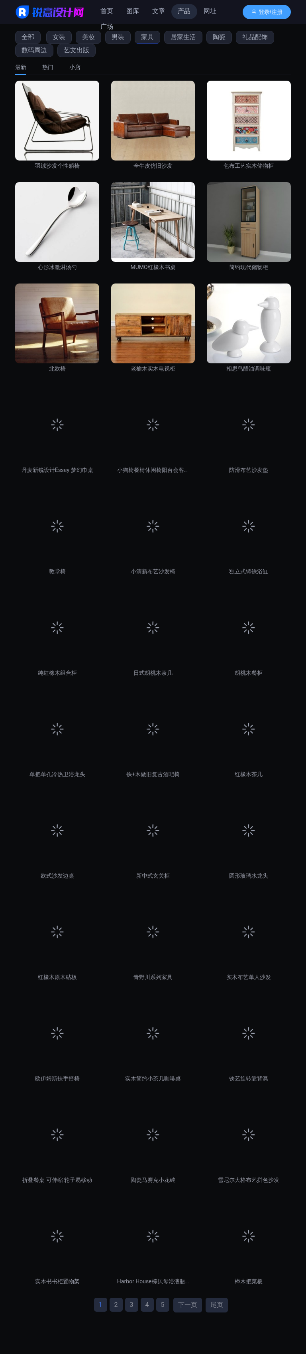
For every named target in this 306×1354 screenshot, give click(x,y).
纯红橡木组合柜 (57, 673)
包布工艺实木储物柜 (249, 166)
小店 (74, 67)
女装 (59, 37)
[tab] (24, 67)
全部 (28, 37)
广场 (106, 26)
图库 (132, 11)
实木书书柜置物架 (57, 1281)
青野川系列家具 (153, 977)
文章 (158, 11)
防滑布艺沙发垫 (248, 470)
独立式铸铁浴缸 (248, 571)
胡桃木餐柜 (249, 673)
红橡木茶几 (249, 774)
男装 (118, 37)
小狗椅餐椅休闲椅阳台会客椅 (153, 470)
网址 (210, 11)
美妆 (88, 37)
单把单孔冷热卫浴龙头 (57, 774)
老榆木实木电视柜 (153, 368)
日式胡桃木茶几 (153, 673)
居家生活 (183, 37)
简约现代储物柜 (248, 267)
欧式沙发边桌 (57, 875)
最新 (20, 67)
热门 (47, 67)
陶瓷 (219, 37)
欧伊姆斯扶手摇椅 (57, 1078)
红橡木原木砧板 (57, 977)
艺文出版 (76, 50)
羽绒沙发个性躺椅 (57, 166)
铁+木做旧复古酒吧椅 (153, 774)
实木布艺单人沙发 (248, 977)
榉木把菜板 (249, 1281)
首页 (106, 11)
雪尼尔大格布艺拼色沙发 (248, 1180)
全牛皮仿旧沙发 (153, 166)
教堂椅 (57, 571)
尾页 (216, 1304)
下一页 (187, 1304)
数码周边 (34, 50)
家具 (147, 37)
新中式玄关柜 (153, 875)
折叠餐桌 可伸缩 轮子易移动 (57, 1180)
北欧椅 (57, 368)
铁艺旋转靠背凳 (248, 1078)
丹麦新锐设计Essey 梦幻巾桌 (57, 470)
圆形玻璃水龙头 (248, 875)
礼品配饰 (255, 37)
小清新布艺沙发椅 (153, 571)
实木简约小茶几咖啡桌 (153, 1078)
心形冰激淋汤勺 (57, 267)
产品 (184, 11)
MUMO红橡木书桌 (152, 267)
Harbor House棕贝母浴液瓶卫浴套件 (153, 1281)
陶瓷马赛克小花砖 (153, 1180)
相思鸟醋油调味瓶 (248, 368)
